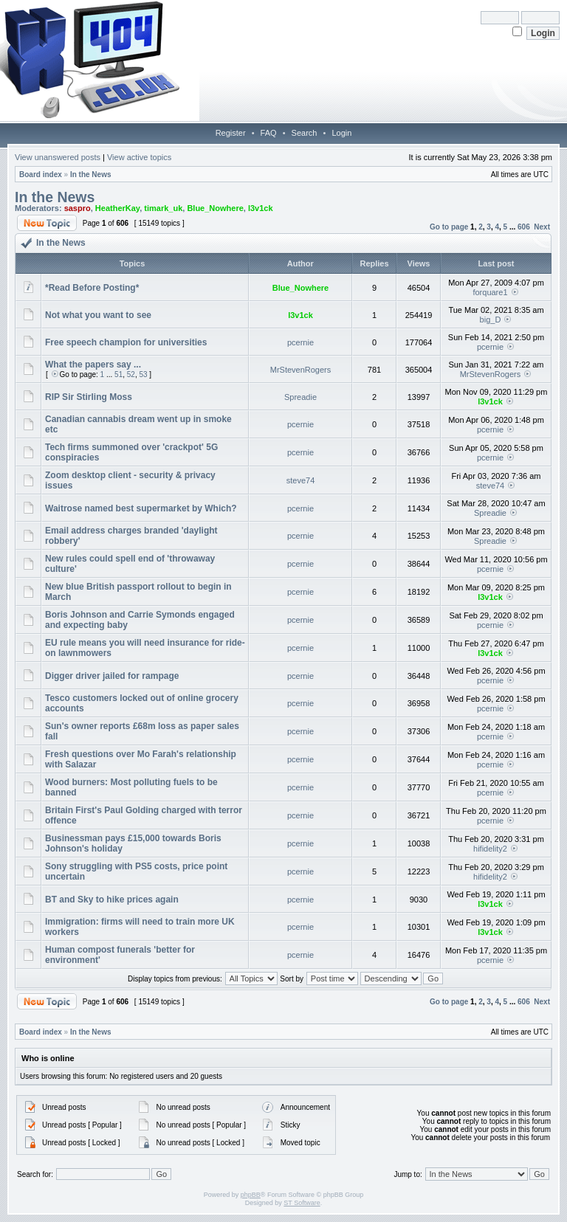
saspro (77, 208)
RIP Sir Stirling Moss (88, 397)
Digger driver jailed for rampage (112, 676)
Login (341, 132)
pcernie (300, 342)
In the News (90, 174)
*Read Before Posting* (92, 288)
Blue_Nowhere (215, 208)
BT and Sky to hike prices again (112, 899)
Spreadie (300, 397)
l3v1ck (260, 208)
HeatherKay (117, 208)
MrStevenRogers (300, 369)
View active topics (139, 157)
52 (131, 374)
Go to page (449, 227)
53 (143, 374)
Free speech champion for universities (126, 342)
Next (542, 227)
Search (304, 132)
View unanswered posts (57, 157)
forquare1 (489, 292)
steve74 (300, 480)
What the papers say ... (93, 364)
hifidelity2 (490, 848)
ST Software (302, 1203)
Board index (40, 174)
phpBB (251, 1194)
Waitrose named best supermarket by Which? (141, 508)
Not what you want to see (98, 315)
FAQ (269, 132)
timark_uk (163, 208)
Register (231, 132)
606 (524, 227)
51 (118, 374)
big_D (490, 319)
